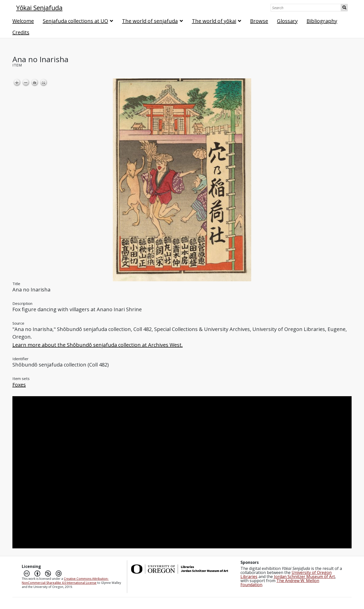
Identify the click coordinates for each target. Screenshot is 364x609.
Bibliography (322, 21)
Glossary (287, 21)
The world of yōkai (214, 21)
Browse (259, 21)
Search (344, 7)
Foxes (19, 384)
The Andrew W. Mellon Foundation (279, 582)
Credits (20, 32)
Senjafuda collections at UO (75, 21)
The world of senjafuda (150, 21)
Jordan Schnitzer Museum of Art (304, 576)
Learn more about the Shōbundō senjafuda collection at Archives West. (97, 344)
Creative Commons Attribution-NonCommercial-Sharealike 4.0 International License (65, 581)
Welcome (23, 21)
